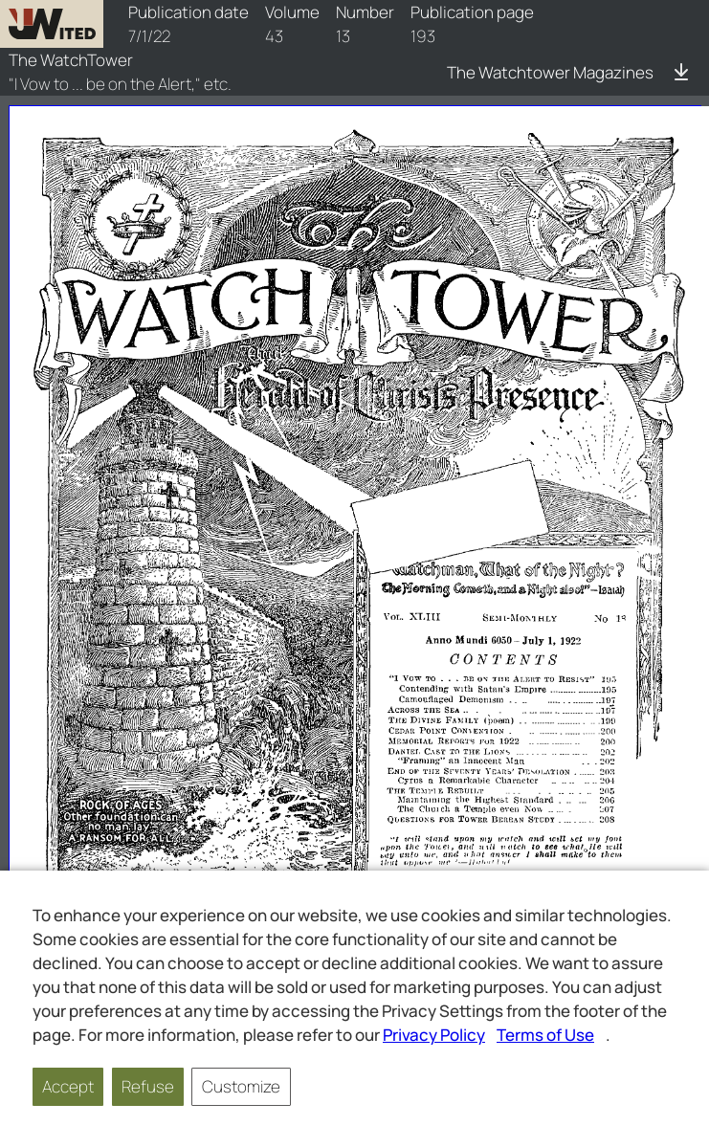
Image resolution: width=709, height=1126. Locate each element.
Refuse (148, 1086)
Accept (68, 1086)
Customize (241, 1086)
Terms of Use (545, 1035)
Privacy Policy (434, 1035)
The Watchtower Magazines (550, 72)
